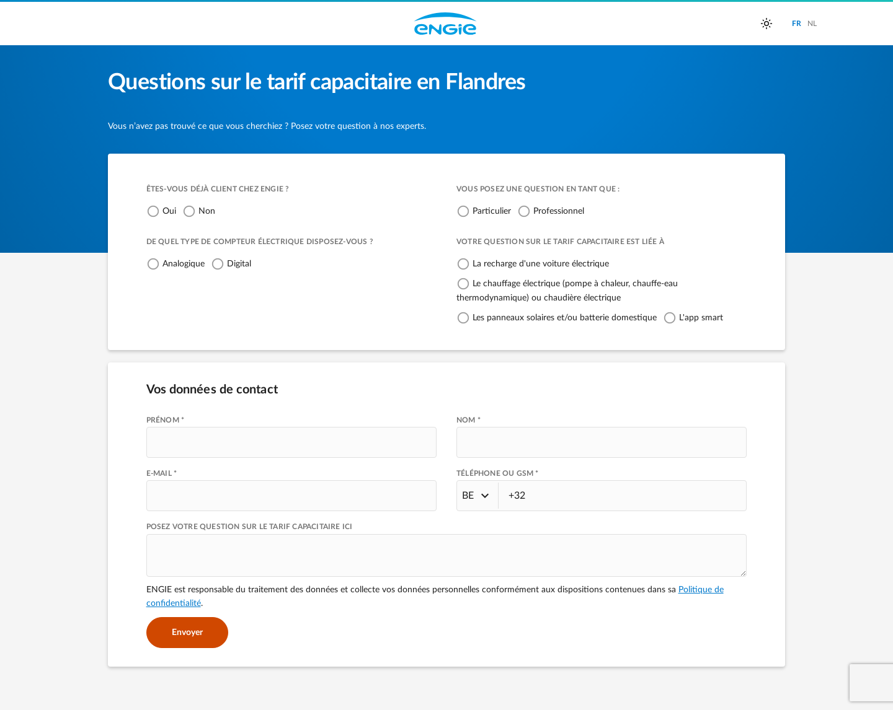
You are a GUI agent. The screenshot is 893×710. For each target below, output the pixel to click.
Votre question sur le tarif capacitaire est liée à (560, 241)
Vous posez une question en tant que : (538, 189)
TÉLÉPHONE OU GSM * (497, 473)
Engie (445, 23)
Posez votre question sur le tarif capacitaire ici (249, 526)
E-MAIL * (161, 473)
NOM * (468, 420)
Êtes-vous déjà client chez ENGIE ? (218, 189)
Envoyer (187, 632)
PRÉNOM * (165, 420)
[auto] (766, 23)
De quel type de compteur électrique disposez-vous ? (259, 241)
